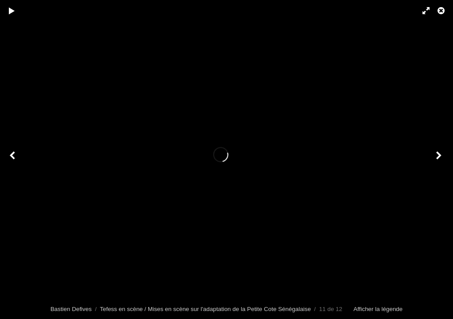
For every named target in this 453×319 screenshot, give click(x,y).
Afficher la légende (378, 309)
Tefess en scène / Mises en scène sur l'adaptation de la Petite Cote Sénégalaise (205, 309)
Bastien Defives (71, 309)
